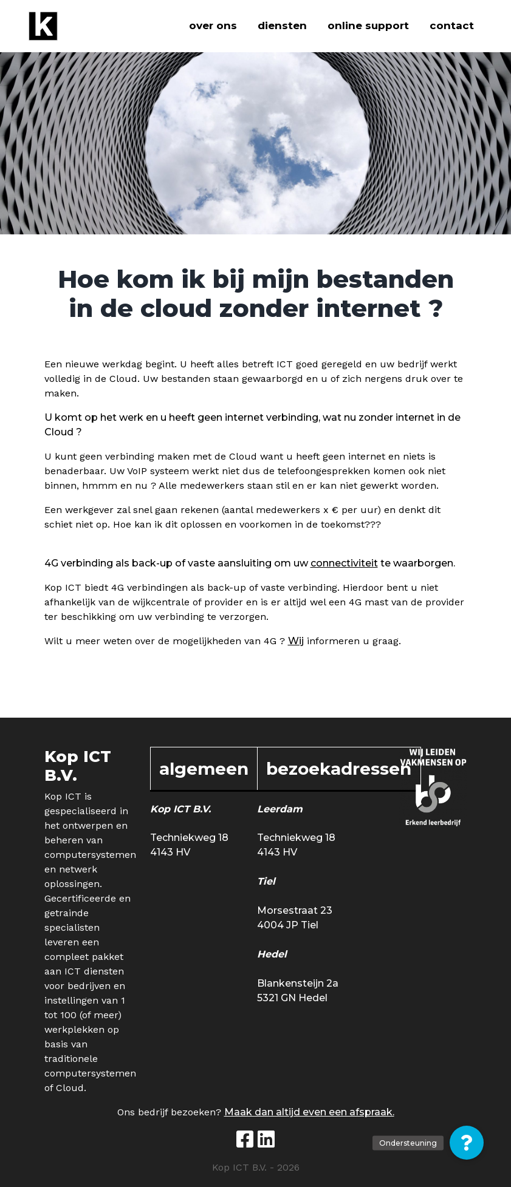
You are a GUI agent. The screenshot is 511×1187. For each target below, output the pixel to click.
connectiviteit (344, 563)
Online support (368, 25)
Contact (452, 25)
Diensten (282, 25)
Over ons (213, 25)
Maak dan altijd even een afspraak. (309, 1112)
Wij (296, 641)
